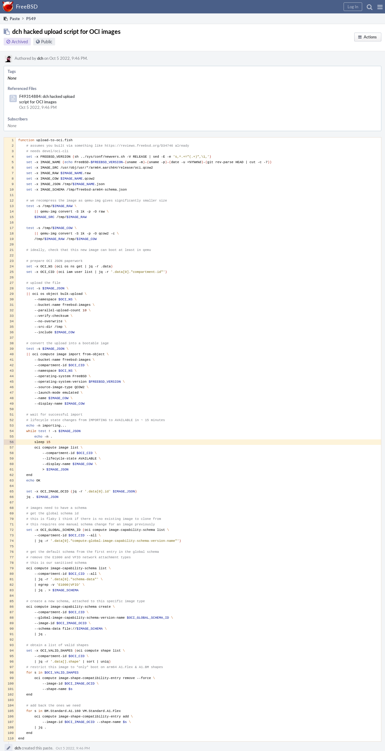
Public (46, 42)
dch (40, 58)
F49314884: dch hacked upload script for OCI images (47, 99)
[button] (380, 6)
